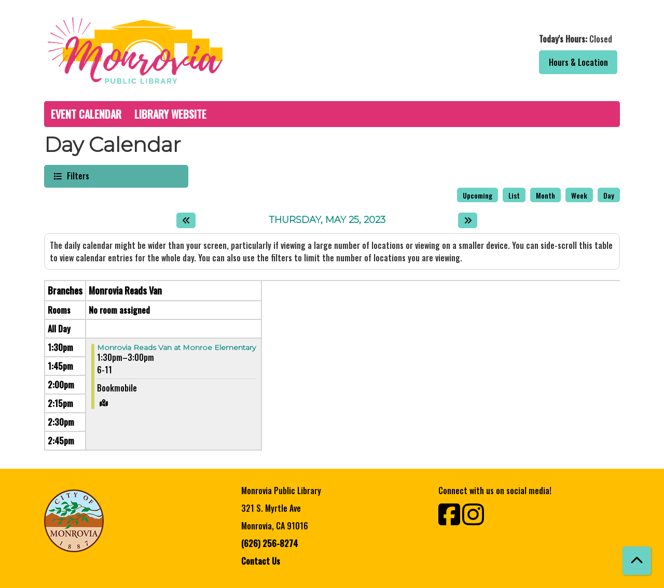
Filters (76, 175)
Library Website (170, 114)
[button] (478, 38)
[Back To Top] (636, 561)
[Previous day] (186, 220)
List (514, 195)
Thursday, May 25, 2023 (327, 220)
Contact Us (260, 561)
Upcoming (477, 195)
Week (579, 195)
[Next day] (467, 220)
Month (545, 195)
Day (608, 195)
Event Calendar (86, 114)
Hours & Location (578, 62)
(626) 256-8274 (269, 543)
